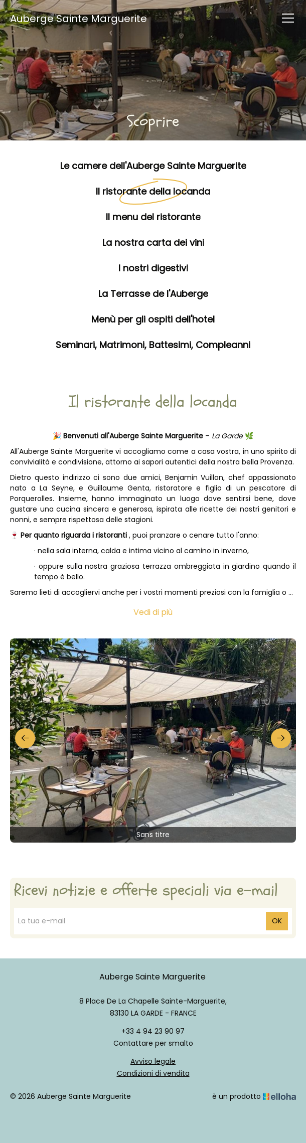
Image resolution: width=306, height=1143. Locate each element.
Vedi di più (153, 612)
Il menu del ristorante (153, 216)
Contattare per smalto (153, 1043)
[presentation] (25, 738)
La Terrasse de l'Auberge (153, 293)
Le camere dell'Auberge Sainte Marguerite (153, 165)
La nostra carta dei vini (153, 242)
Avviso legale (153, 1061)
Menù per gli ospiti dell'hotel (153, 318)
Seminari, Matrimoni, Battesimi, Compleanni (153, 344)
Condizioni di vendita (153, 1073)
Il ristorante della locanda (153, 191)
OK (277, 921)
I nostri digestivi (153, 267)
